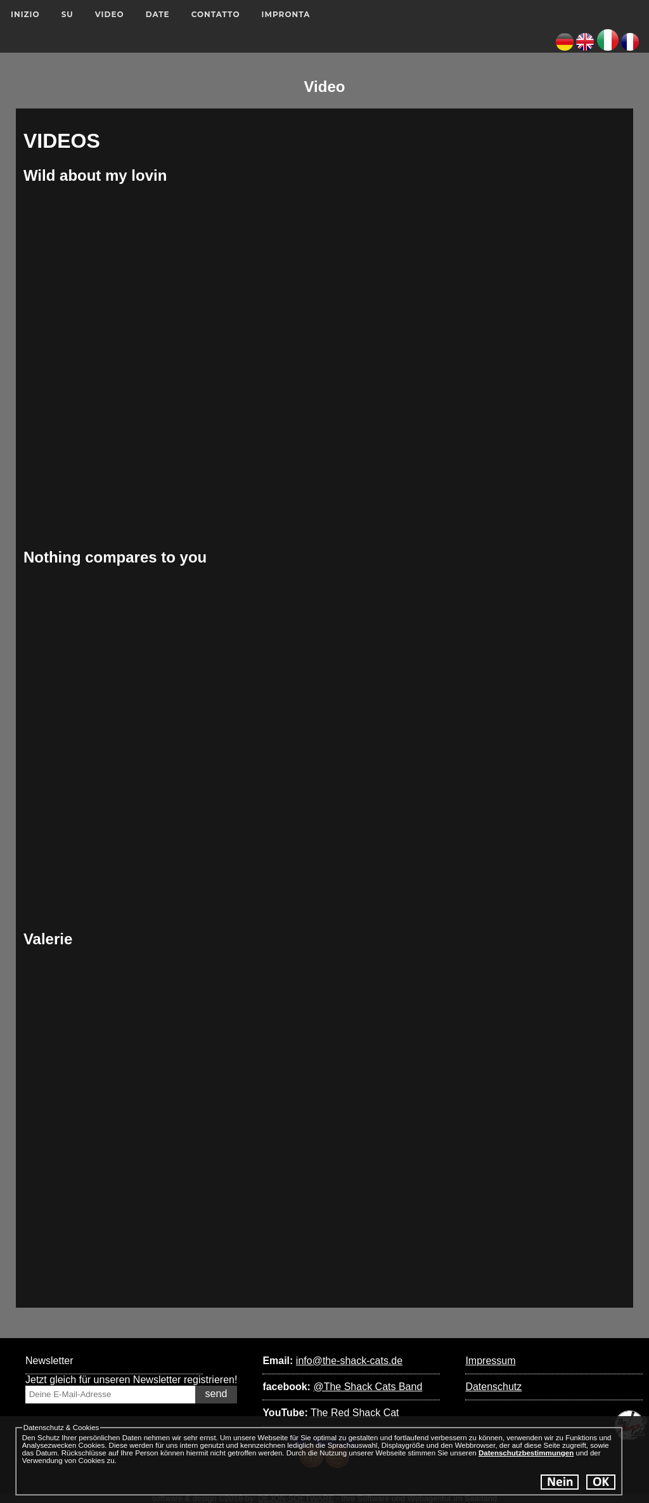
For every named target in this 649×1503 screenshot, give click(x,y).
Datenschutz (493, 1386)
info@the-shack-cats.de (349, 1360)
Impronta (286, 14)
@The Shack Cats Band (367, 1386)
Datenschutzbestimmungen (526, 1453)
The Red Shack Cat (355, 1412)
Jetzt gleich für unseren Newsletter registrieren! (131, 1379)
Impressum (490, 1360)
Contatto (215, 14)
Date (158, 14)
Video (109, 14)
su (67, 14)
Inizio (25, 14)
